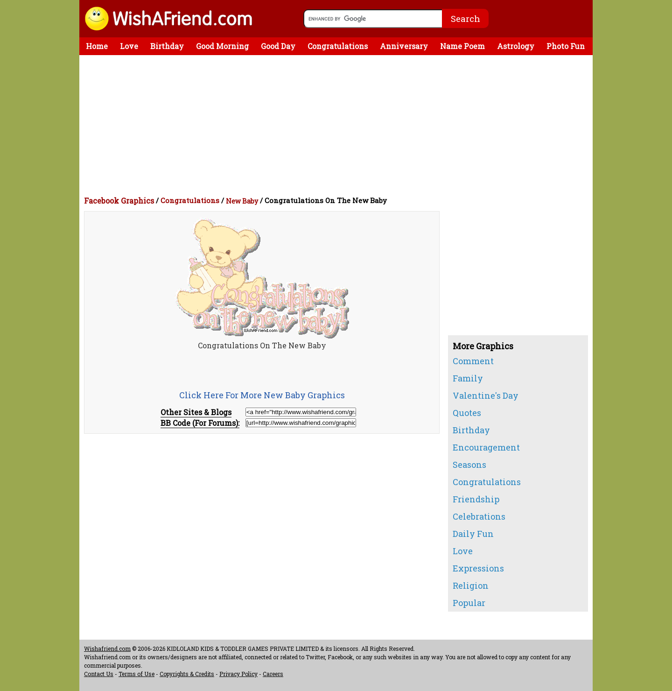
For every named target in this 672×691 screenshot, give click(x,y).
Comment (473, 361)
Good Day (278, 46)
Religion (471, 585)
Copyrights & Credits (187, 673)
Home (97, 46)
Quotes (467, 412)
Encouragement (486, 447)
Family (468, 378)
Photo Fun (565, 46)
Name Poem (462, 46)
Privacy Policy (238, 673)
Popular (469, 602)
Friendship (476, 499)
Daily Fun (473, 533)
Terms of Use (136, 673)
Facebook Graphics (119, 200)
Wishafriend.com (107, 648)
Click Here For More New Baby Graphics (262, 395)
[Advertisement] (338, 125)
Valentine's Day (485, 395)
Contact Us (98, 673)
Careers (273, 673)
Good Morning (222, 46)
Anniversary (404, 46)
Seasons (469, 464)
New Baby (242, 201)
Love (129, 46)
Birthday (167, 46)
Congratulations (338, 46)
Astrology (515, 46)
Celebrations (479, 516)
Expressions (478, 568)
